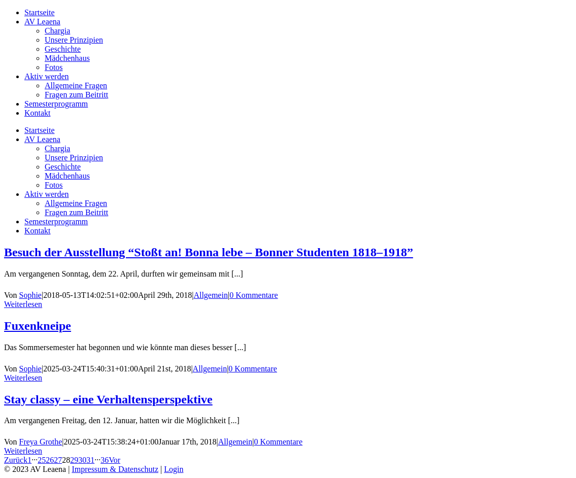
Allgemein (210, 295)
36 (104, 460)
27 (58, 460)
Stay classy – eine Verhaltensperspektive (108, 399)
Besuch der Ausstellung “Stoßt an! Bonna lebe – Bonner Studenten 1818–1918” (208, 252)
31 (90, 460)
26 (50, 460)
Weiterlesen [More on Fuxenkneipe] (23, 377)
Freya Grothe (40, 441)
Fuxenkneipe (37, 325)
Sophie (30, 295)
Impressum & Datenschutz (115, 469)
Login (173, 469)
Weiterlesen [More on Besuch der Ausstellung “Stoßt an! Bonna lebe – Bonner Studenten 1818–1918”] (23, 304)
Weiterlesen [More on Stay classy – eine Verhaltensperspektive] (23, 451)
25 (42, 460)
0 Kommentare (253, 295)
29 (74, 460)
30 (82, 460)
